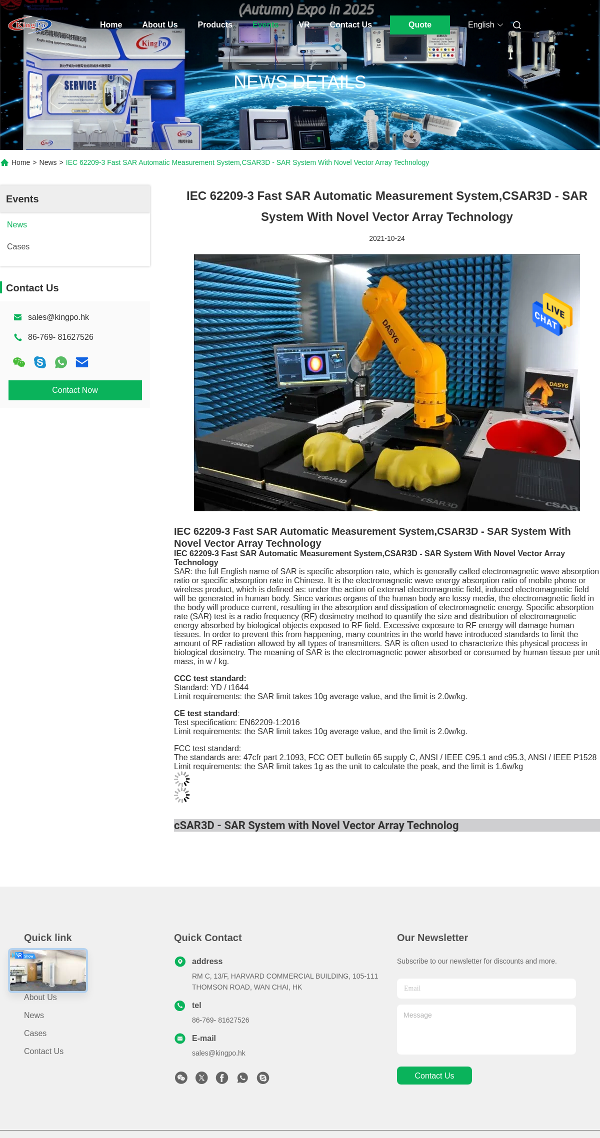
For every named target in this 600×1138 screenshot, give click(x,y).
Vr (304, 24)
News (48, 162)
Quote (420, 24)
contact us (434, 1076)
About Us (160, 24)
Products (215, 24)
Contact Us (351, 24)
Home (111, 24)
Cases (35, 1033)
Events (265, 24)
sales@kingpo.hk (58, 317)
